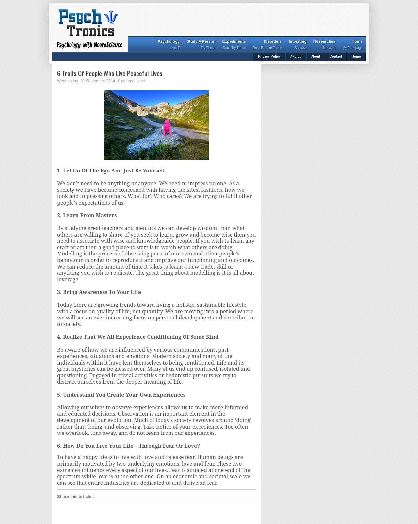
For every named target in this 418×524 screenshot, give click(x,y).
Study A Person (200, 45)
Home (352, 45)
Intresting (298, 45)
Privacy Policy (269, 56)
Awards (295, 56)
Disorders (267, 45)
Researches (324, 45)
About (315, 56)
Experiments (234, 45)
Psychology (169, 45)
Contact (336, 56)
